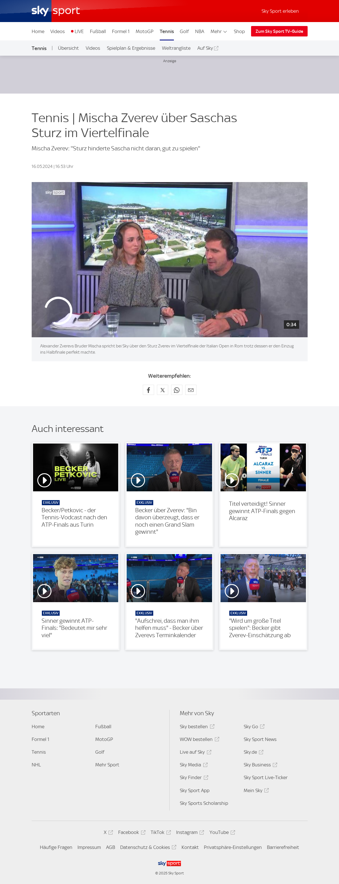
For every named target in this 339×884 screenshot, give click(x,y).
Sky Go (253, 727)
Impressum (89, 847)
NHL (36, 765)
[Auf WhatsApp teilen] (176, 390)
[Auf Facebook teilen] (148, 390)
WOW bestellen (198, 740)
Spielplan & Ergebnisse (131, 48)
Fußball (98, 31)
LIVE (79, 31)
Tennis (167, 31)
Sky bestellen (196, 727)
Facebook (131, 833)
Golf (184, 31)
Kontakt (190, 847)
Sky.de (253, 753)
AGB (110, 847)
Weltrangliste (176, 48)
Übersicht (68, 48)
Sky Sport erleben (280, 11)
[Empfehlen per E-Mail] (191, 390)
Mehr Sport (107, 765)
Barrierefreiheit (283, 847)
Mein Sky (255, 791)
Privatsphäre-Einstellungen (233, 847)
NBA (199, 31)
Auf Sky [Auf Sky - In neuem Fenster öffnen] (205, 48)
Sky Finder (193, 778)
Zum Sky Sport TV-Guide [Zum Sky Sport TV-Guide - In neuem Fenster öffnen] (279, 31)
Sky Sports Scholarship (204, 803)
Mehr (219, 31)
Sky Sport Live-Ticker (266, 777)
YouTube (222, 833)
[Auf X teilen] (162, 390)
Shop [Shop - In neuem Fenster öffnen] (239, 31)
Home (38, 31)
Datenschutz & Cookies (147, 848)
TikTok (160, 833)
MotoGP (145, 31)
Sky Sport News (260, 739)
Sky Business (260, 766)
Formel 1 (120, 31)
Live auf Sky (195, 753)
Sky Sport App (195, 790)
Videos (57, 31)
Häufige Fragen (56, 847)
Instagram (189, 833)
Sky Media (193, 766)
